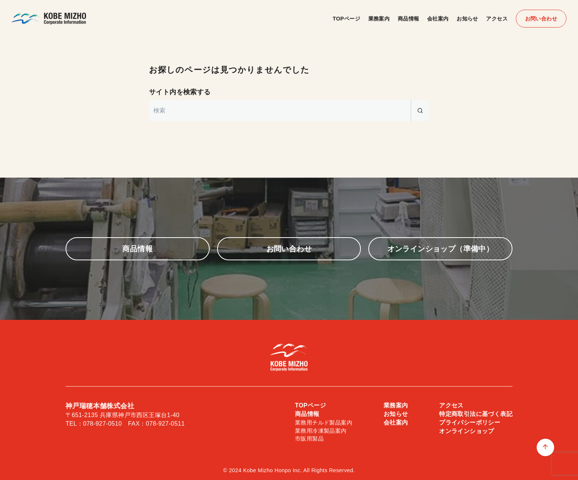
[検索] (289, 110)
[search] (420, 110)
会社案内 (438, 19)
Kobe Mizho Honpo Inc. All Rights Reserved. (299, 470)
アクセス (497, 19)
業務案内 (379, 19)
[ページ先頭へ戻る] (545, 447)
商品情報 (408, 19)
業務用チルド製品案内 (323, 422)
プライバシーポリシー (469, 422)
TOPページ (346, 19)
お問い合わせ (541, 19)
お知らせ (467, 19)
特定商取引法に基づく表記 (475, 414)
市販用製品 (309, 438)
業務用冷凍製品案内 (321, 430)
